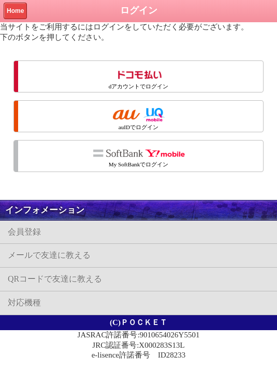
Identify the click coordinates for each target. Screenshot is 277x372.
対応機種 (24, 302)
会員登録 (24, 231)
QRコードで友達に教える (55, 278)
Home (15, 10)
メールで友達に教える (49, 255)
